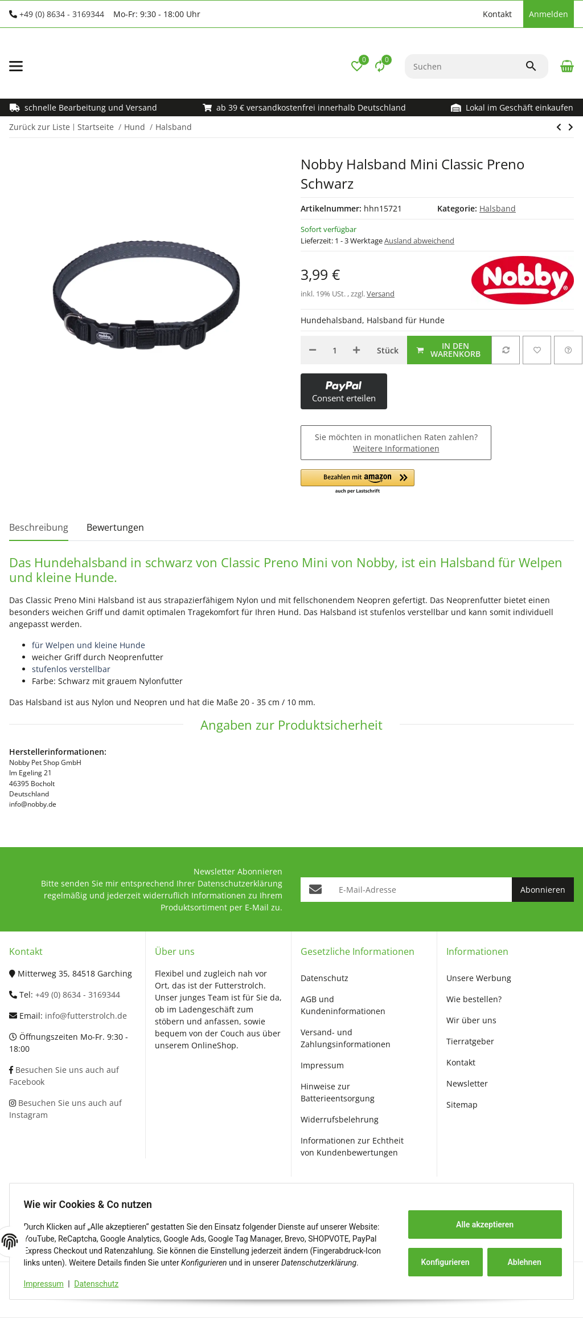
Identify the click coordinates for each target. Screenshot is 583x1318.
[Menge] (334, 350)
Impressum (48, 1283)
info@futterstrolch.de (86, 1015)
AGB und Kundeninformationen (343, 1005)
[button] (471, 14)
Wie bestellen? (474, 999)
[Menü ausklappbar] (16, 66)
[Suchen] (465, 66)
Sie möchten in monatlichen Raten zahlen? (396, 443)
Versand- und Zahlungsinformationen (346, 1038)
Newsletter (467, 1083)
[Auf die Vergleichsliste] (505, 350)
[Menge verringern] (313, 350)
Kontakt (497, 14)
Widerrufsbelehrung (340, 1119)
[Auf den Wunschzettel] (537, 350)
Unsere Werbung (478, 978)
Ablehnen (520, 1255)
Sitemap (462, 1104)
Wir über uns (471, 1020)
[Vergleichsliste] (380, 66)
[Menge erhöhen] (356, 350)
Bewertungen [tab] (115, 527)
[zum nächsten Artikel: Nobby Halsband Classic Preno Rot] (559, 127)
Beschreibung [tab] (38, 527)
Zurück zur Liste (39, 126)
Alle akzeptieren (480, 1218)
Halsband (497, 208)
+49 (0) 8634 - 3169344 (61, 14)
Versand (381, 293)
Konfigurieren (442, 1255)
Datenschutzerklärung (240, 883)
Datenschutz (101, 1283)
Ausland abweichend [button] (419, 240)
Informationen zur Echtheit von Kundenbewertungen (352, 1146)
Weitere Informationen (396, 448)
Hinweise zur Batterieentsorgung (338, 1092)
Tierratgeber (470, 1041)
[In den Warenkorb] (449, 350)
